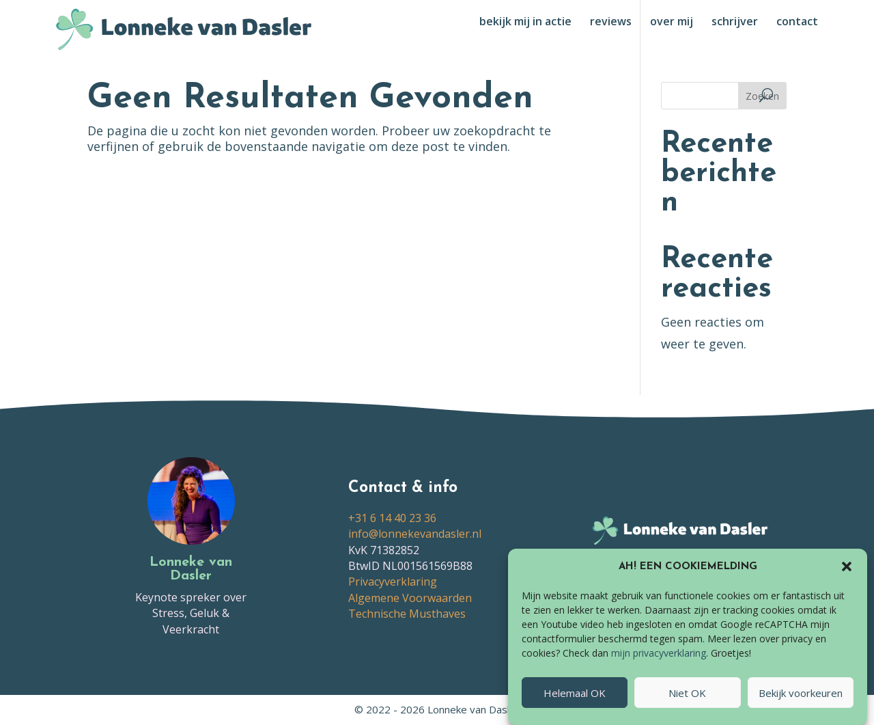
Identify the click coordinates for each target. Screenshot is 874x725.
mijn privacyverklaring (658, 659)
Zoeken (762, 96)
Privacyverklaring (392, 581)
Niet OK (687, 698)
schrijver (734, 22)
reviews (611, 22)
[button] (847, 572)
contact (797, 22)
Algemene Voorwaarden (410, 597)
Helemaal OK (575, 698)
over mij (671, 22)
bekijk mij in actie (525, 22)
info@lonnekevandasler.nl (414, 533)
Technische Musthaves (407, 613)
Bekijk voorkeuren (801, 698)
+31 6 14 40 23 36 (392, 517)
